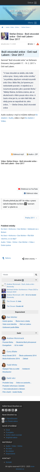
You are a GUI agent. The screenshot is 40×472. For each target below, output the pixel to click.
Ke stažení (10, 451)
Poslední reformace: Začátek (14, 386)
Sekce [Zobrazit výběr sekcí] (32, 2)
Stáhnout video (31, 193)
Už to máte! (19, 345)
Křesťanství (7, 372)
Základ (25, 359)
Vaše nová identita (10, 324)
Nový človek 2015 (9, 356)
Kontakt (9, 462)
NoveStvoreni (9, 419)
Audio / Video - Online (12, 27)
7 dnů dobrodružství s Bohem (14, 389)
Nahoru (7, 258)
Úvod (8, 430)
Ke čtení (9, 449)
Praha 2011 (31, 218)
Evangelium (7, 345)
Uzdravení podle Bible (11, 327)
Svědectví (26, 369)
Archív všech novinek (14, 435)
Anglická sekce (11, 438)
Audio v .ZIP (32, 154)
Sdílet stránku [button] (28, 259)
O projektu (10, 432)
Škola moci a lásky (23, 321)
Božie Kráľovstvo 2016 (11, 359)
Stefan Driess (25, 27)
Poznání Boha (8, 342)
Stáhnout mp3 (17, 154)
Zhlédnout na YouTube (28, 189)
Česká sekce (10, 421)
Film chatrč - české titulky (12, 392)
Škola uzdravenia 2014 (27, 356)
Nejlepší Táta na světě (11, 369)
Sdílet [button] (30, 44)
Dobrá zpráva (8, 321)
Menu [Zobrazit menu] (32, 23)
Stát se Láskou (25, 324)
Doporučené (10, 454)
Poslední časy (8, 383)
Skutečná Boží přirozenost (26, 342)
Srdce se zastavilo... (23, 383)
